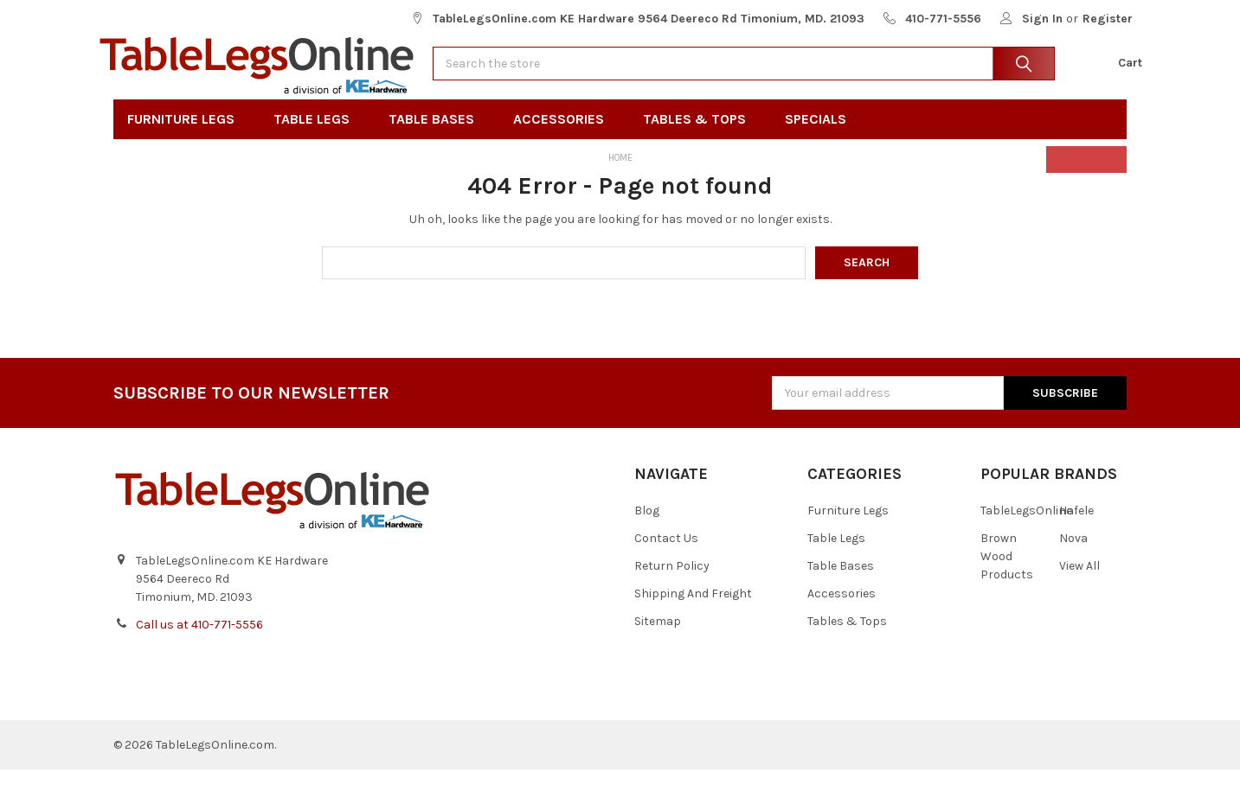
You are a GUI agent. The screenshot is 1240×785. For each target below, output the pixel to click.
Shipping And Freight (693, 610)
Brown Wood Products (1006, 572)
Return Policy (672, 582)
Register (1108, 18)
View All (1079, 582)
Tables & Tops (700, 135)
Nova (1073, 554)
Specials (821, 135)
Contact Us (666, 554)
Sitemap (657, 637)
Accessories (564, 135)
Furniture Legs (186, 135)
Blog (646, 527)
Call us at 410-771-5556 (199, 640)
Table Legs (317, 135)
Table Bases (437, 135)
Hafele (1076, 527)
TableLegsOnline (1026, 527)
